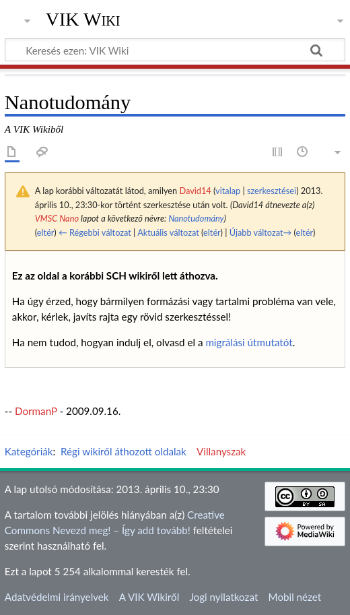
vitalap (227, 190)
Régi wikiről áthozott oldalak (123, 451)
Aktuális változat (168, 232)
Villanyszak (221, 451)
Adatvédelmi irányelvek (57, 597)
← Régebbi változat (95, 232)
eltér (45, 232)
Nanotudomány (195, 218)
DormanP (36, 411)
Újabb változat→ (261, 232)
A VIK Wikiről (149, 597)
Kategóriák (29, 451)
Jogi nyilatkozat (223, 597)
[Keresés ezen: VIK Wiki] (175, 50)
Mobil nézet (295, 597)
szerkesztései (271, 190)
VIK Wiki (83, 19)
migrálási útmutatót (248, 342)
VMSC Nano (57, 218)
